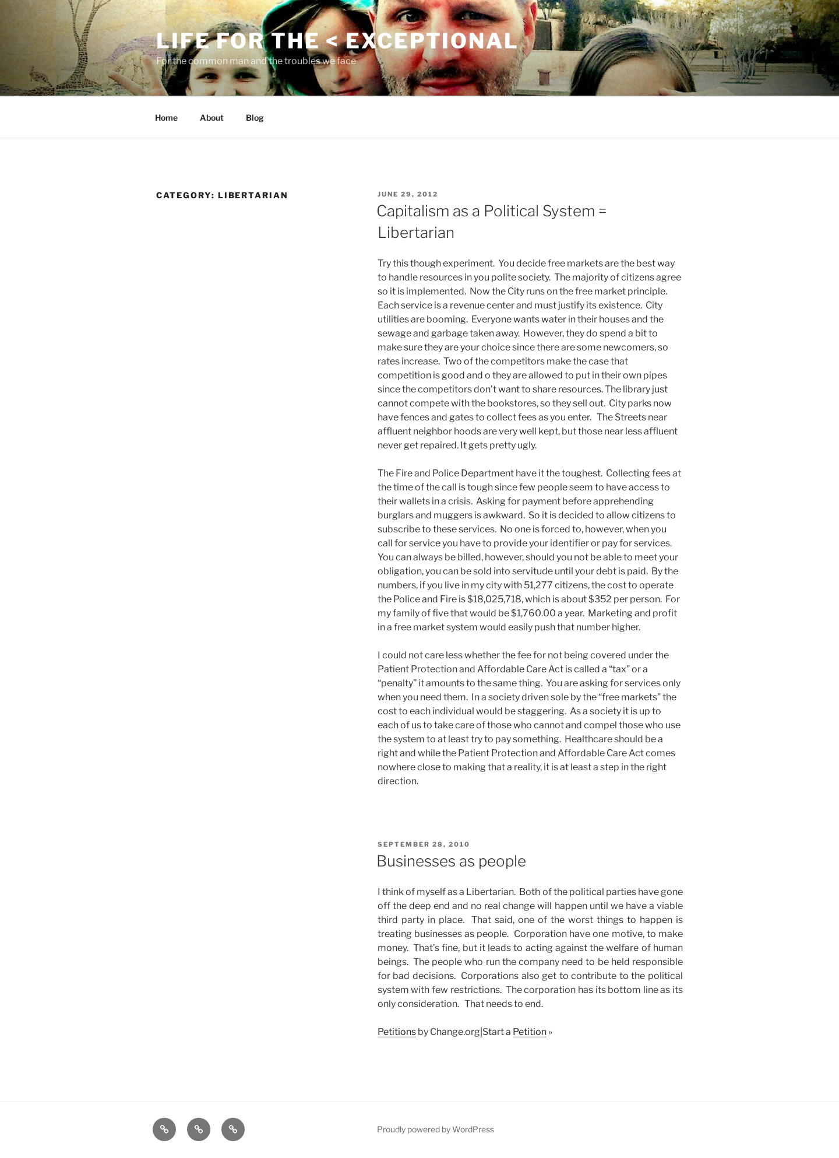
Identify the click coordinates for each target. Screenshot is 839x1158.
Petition (530, 1031)
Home (166, 117)
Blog (255, 117)
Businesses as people (451, 861)
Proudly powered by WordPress (435, 1129)
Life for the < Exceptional (337, 41)
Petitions (397, 1031)
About (212, 117)
